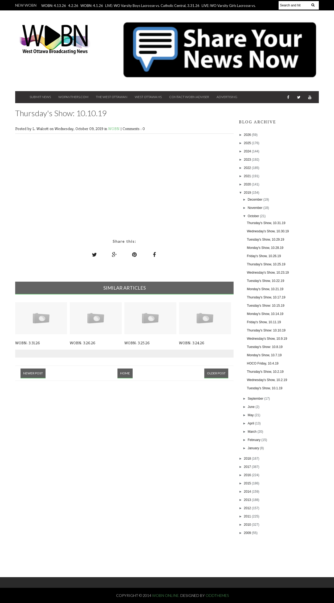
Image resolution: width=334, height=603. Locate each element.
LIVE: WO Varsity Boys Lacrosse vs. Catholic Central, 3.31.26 (152, 5)
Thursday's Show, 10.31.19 (266, 223)
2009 (248, 533)
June (251, 407)
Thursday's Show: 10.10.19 (266, 330)
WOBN (114, 128)
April (251, 423)
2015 (248, 483)
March (253, 432)
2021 (248, 176)
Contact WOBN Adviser (189, 97)
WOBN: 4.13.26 (53, 5)
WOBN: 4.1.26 (91, 5)
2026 (248, 135)
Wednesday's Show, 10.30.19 (268, 231)
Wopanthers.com (73, 97)
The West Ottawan (111, 97)
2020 (248, 184)
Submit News (40, 97)
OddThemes (217, 595)
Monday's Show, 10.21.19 (265, 289)
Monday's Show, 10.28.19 (265, 248)
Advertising (227, 97)
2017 (248, 467)
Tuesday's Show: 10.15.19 (265, 305)
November (255, 208)
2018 (248, 458)
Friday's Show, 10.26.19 (264, 256)
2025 (248, 143)
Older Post (216, 373)
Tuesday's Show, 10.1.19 (264, 388)
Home (125, 373)
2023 (248, 159)
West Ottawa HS (148, 97)
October (254, 216)
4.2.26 (73, 5)
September (256, 398)
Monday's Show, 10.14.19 (265, 314)
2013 (248, 500)
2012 (248, 508)
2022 (248, 168)
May (251, 415)
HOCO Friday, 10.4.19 (263, 363)
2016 (248, 475)
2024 (248, 151)
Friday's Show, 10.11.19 (264, 322)
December (255, 199)
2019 (248, 193)
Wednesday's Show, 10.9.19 (267, 339)
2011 (248, 516)
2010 (248, 525)
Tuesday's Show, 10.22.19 (265, 281)
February (254, 440)
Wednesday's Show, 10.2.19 (267, 380)
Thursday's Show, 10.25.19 (266, 264)
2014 (248, 491)
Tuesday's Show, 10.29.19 (265, 239)
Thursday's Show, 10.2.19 (265, 372)
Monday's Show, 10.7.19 (264, 355)
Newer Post (33, 373)
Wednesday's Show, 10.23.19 (268, 272)
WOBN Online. (166, 595)
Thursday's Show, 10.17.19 (266, 297)
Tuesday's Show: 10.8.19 (265, 347)
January (254, 448)
